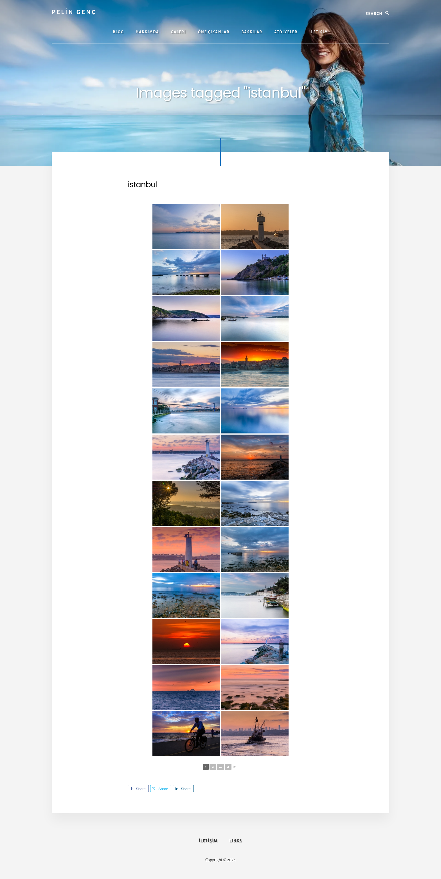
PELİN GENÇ (74, 12)
